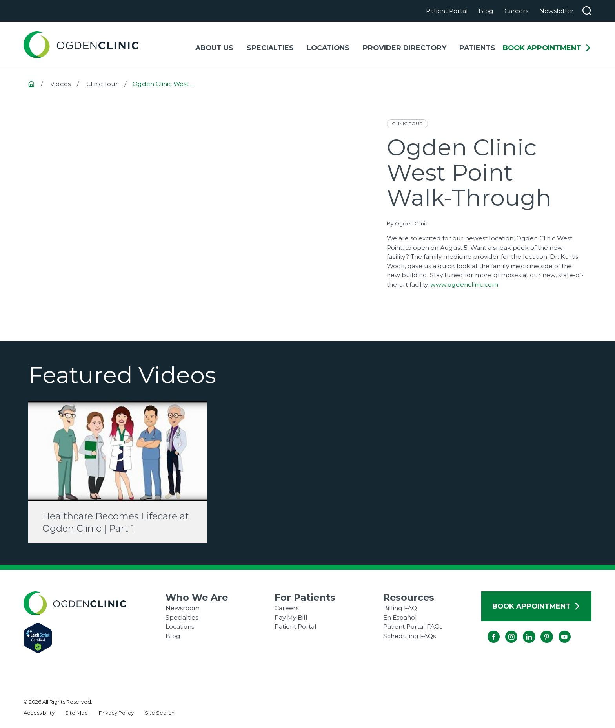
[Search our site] (586, 10)
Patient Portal (447, 11)
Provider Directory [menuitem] (404, 48)
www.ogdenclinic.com (464, 284)
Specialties (182, 617)
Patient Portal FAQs (412, 626)
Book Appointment (547, 48)
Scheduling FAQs (409, 636)
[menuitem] (39, 713)
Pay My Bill (291, 617)
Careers (516, 11)
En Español (400, 617)
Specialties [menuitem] (270, 48)
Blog (486, 11)
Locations (180, 626)
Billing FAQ (400, 608)
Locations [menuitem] (328, 48)
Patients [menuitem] (477, 48)
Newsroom (183, 608)
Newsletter (556, 11)
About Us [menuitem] (214, 48)
